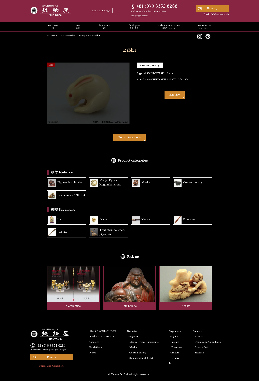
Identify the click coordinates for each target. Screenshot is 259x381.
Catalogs (94, 342)
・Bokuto (174, 352)
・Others (174, 358)
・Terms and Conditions (207, 342)
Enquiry (212, 8)
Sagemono (104, 27)
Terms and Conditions (52, 366)
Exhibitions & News (169, 27)
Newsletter (204, 27)
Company (198, 331)
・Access (198, 336)
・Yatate (174, 342)
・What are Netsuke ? (101, 336)
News (92, 352)
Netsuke (53, 27)
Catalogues (134, 27)
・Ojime (173, 336)
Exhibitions (95, 347)
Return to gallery (129, 137)
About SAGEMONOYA (103, 331)
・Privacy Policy (202, 347)
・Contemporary (136, 352)
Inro (77, 27)
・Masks (132, 347)
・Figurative (133, 336)
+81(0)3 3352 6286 (157, 6)
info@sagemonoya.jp (220, 14)
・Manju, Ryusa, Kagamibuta (143, 342)
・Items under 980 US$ (140, 358)
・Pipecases (175, 347)
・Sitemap (198, 352)
